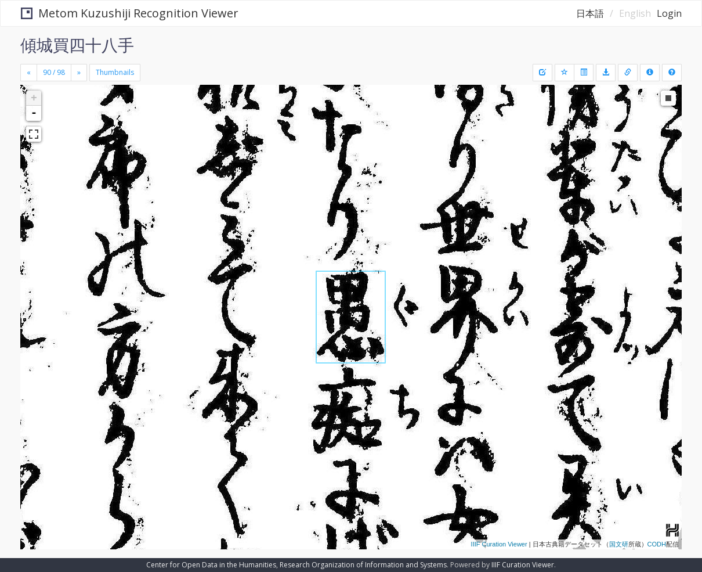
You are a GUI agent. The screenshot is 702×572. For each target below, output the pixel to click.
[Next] (79, 72)
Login (669, 13)
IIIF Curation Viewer (499, 544)
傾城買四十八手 (77, 45)
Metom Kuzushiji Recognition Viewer (129, 13)
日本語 (590, 13)
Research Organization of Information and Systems (363, 565)
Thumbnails (115, 72)
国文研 (618, 544)
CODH (656, 544)
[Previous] (28, 72)
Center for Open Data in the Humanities (211, 565)
